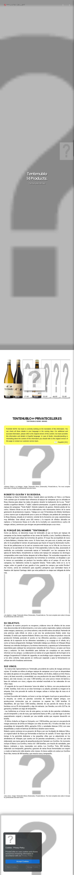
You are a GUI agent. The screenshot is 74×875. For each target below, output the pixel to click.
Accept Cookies (22, 861)
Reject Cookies (11, 867)
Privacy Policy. (27, 856)
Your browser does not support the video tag (37, 538)
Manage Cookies (33, 867)
